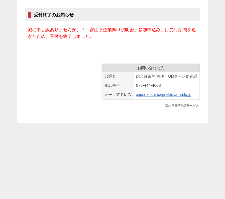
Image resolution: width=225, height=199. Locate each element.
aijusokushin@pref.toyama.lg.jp (163, 94)
